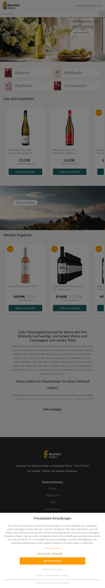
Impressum (64, 583)
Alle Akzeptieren (52, 561)
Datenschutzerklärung (46, 583)
